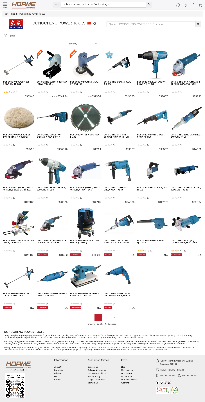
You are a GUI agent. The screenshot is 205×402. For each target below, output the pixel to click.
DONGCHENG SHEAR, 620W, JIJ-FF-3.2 (152, 181)
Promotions (126, 365)
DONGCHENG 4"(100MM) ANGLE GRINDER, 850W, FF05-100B (185, 75)
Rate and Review (128, 372)
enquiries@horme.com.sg (172, 362)
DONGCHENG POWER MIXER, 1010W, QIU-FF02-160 (16, 286)
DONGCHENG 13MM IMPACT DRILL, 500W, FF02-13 (116, 181)
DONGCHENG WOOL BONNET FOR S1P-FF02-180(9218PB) (16, 128)
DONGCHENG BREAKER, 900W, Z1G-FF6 (117, 75)
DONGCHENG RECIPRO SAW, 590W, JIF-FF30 (150, 128)
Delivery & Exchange (97, 362)
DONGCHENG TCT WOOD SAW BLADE (84, 128)
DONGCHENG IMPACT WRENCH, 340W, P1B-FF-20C (151, 75)
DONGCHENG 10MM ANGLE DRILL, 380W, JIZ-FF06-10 (186, 181)
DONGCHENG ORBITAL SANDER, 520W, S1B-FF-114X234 (84, 286)
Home (7, 14)
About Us (58, 359)
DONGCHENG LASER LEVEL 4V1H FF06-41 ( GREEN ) (84, 233)
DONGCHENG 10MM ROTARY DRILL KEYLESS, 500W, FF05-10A (118, 286)
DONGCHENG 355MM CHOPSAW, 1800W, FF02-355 (52, 75)
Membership (127, 362)
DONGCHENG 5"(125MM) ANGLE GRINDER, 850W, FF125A (85, 181)
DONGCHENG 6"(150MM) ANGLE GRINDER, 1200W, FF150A (51, 233)
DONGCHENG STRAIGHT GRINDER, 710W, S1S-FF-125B (117, 128)
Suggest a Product (96, 372)
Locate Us (58, 362)
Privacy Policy (94, 368)
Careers (58, 372)
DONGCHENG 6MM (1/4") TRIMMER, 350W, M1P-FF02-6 (184, 233)
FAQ (56, 368)
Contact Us (93, 359)
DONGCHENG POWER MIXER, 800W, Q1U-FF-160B (16, 75)
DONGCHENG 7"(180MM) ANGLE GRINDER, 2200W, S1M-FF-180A (18, 181)
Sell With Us (93, 375)
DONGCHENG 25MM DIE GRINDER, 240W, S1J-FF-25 (186, 128)
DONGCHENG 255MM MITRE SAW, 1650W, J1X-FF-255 (18, 233)
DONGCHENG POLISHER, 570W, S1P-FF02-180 (84, 75)
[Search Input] (103, 5)
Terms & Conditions (97, 365)
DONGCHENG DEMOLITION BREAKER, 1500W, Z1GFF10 (49, 128)
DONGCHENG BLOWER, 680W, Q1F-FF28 (151, 233)
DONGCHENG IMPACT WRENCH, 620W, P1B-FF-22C (51, 181)
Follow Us (58, 365)
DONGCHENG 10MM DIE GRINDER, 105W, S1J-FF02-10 (52, 286)
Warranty (125, 375)
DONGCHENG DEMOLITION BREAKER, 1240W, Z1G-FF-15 (116, 233)
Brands (14, 14)
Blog (123, 359)
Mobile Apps (126, 368)
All (57, 4)
